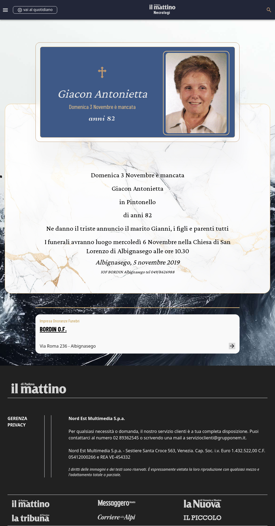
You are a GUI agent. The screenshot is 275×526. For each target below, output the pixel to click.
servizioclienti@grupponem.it (215, 438)
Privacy (17, 425)
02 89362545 (126, 438)
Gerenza (17, 418)
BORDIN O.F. (53, 329)
